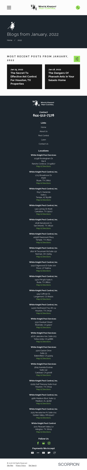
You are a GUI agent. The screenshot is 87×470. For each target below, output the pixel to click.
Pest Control (43, 135)
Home (43, 127)
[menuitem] (10, 465)
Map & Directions (43, 166)
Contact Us (43, 144)
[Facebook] (38, 443)
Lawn (43, 140)
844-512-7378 (43, 115)
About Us (44, 131)
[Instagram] (49, 443)
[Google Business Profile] (43, 443)
